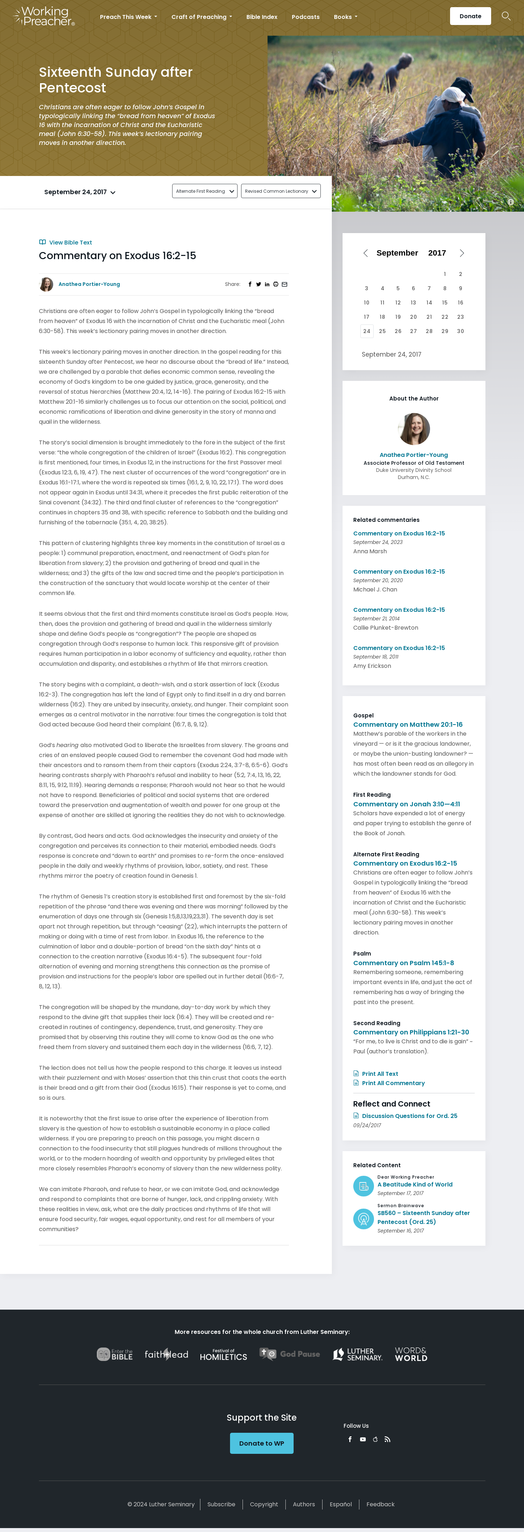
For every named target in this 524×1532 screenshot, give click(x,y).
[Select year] (439, 253)
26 (398, 331)
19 (398, 317)
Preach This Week (126, 17)
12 (398, 302)
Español (341, 1504)
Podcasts (306, 17)
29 (445, 331)
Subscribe (221, 1504)
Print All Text (375, 1074)
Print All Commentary (389, 1083)
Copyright (264, 1504)
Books (343, 17)
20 (413, 317)
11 (382, 302)
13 (413, 302)
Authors (304, 1504)
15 (445, 302)
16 (461, 302)
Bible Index (262, 17)
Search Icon (506, 16)
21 (429, 317)
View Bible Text (65, 242)
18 (382, 317)
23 (460, 317)
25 (382, 331)
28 (429, 331)
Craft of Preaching (199, 17)
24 (367, 331)
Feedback (380, 1504)
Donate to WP (261, 1443)
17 (367, 317)
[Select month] (399, 253)
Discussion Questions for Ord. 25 (405, 1116)
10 (367, 302)
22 (445, 317)
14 (429, 302)
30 (460, 331)
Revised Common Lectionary (276, 191)
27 (413, 331)
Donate (470, 16)
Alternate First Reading (200, 191)
